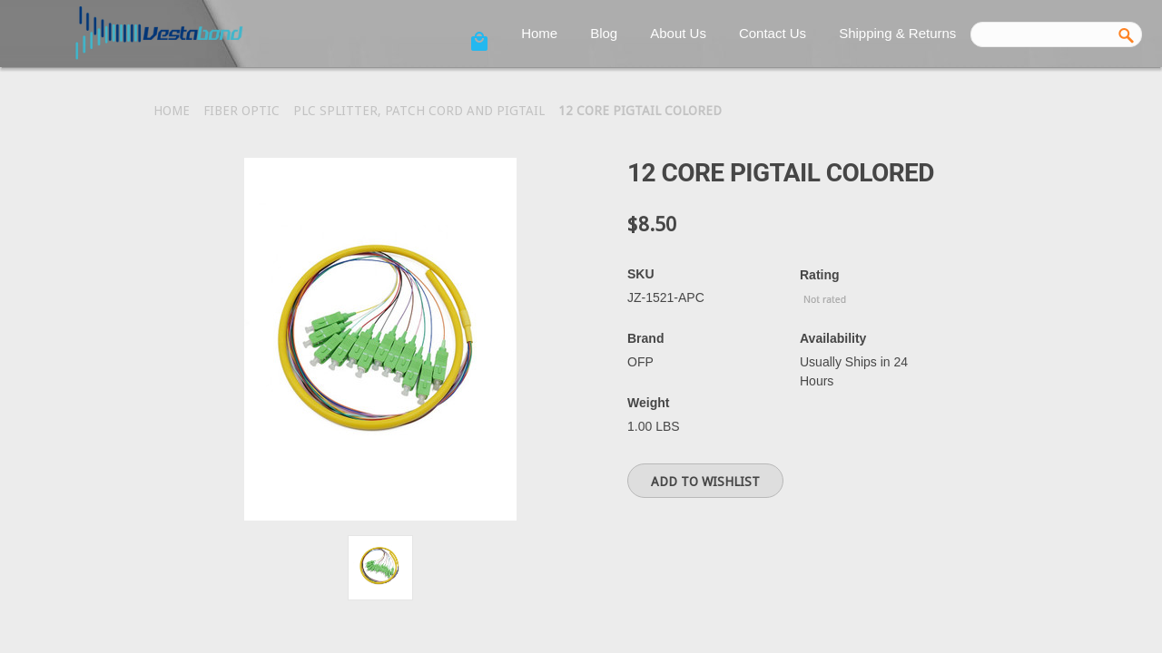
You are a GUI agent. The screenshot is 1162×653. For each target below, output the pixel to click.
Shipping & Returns (897, 33)
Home (539, 33)
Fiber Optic (241, 110)
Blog (603, 33)
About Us (678, 33)
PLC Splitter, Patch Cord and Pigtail (419, 110)
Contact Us (772, 33)
